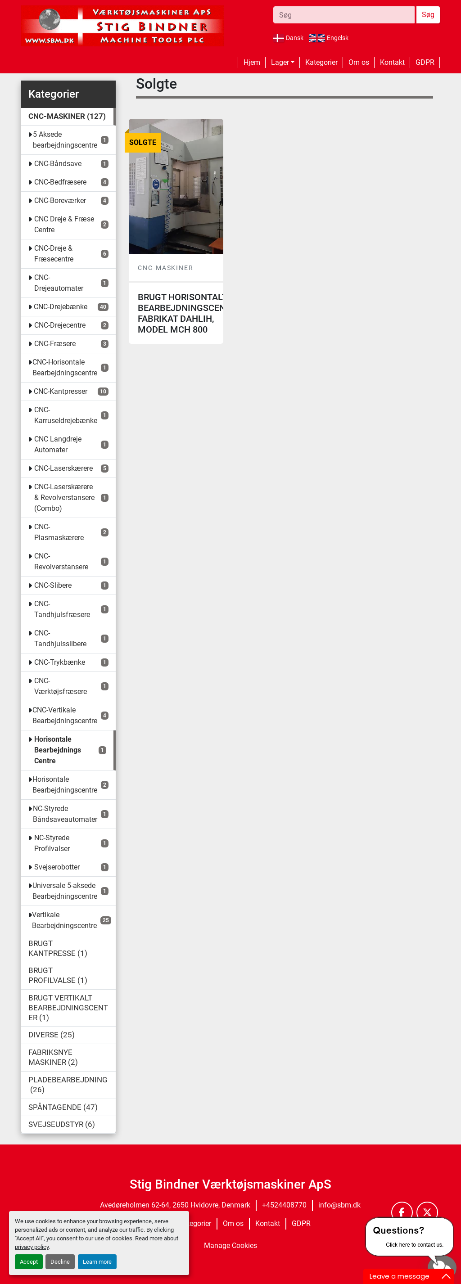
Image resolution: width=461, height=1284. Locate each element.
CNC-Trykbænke (59, 662)
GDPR (425, 62)
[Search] (344, 14)
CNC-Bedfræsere (60, 182)
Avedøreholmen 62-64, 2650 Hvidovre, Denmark (175, 1205)
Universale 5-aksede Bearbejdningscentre (64, 891)
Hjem (252, 62)
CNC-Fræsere (55, 343)
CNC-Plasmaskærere (59, 532)
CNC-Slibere (53, 585)
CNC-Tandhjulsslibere (60, 638)
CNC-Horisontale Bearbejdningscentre (64, 367)
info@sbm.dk (339, 1205)
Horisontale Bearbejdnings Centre (57, 750)
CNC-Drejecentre (60, 325)
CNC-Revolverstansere (61, 561)
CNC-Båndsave (57, 163)
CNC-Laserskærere (63, 468)
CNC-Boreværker (60, 200)
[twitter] (427, 1212)
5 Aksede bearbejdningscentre (65, 139)
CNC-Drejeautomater (58, 283)
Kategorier (321, 62)
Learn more (97, 1261)
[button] (282, 62)
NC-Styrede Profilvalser (52, 843)
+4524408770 (284, 1205)
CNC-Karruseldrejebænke (65, 415)
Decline (60, 1261)
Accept (29, 1261)
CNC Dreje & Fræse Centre (64, 224)
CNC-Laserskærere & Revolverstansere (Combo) (64, 497)
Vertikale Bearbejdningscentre (64, 920)
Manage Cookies (230, 1245)
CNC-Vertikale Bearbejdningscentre (64, 715)
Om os (358, 62)
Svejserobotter (57, 867)
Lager (280, 62)
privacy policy (32, 1246)
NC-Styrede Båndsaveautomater (65, 814)
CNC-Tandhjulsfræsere (62, 609)
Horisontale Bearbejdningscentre (64, 784)
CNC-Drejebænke (60, 306)
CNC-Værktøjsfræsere (60, 686)
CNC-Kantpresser (60, 391)
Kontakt (392, 62)
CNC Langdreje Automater (57, 444)
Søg (428, 14)
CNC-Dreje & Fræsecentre (53, 253)
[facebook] (402, 1212)
